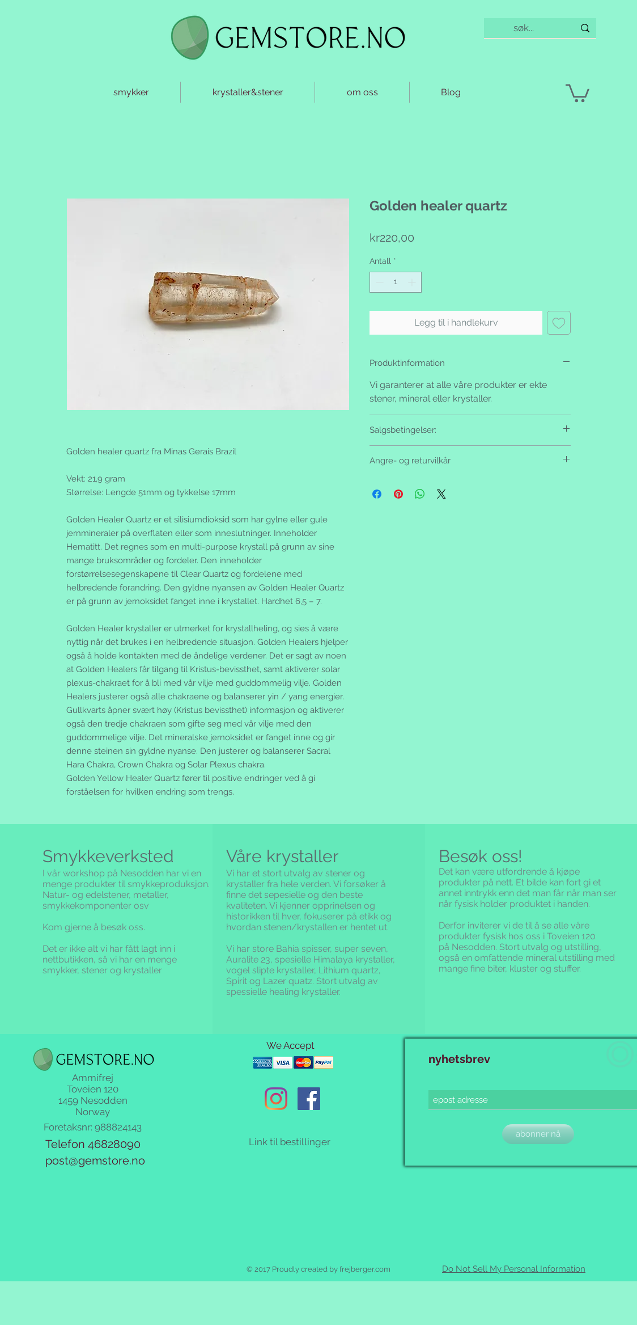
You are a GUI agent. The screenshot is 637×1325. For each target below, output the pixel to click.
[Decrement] (378, 282)
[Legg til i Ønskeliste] (559, 323)
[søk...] (523, 28)
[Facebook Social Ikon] (309, 1098)
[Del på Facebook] (377, 494)
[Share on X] (441, 494)
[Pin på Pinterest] (398, 494)
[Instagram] (276, 1098)
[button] (577, 92)
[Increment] (413, 282)
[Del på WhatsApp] (420, 494)
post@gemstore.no (95, 1160)
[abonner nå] (538, 1134)
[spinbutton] (395, 282)
